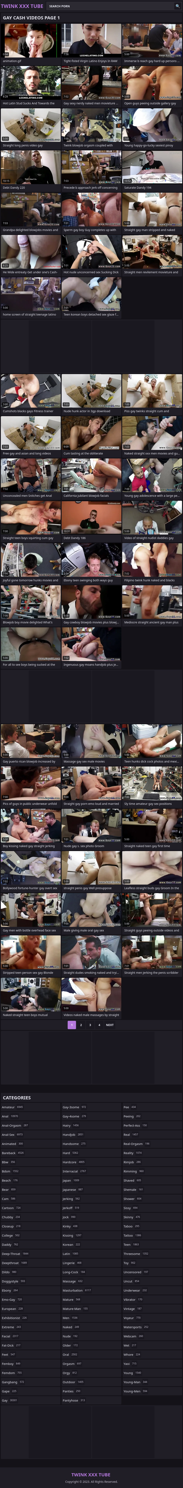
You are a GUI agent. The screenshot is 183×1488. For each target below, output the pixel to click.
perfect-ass (136, 1125)
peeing (133, 1116)
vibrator (133, 1299)
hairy (71, 1125)
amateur (13, 1107)
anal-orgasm (15, 1125)
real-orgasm (137, 1144)
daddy (10, 1244)
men (70, 1318)
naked (71, 1327)
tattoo (133, 1235)
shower (133, 1199)
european (13, 1309)
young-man (136, 1382)
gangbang (13, 1382)
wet (130, 1345)
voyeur (133, 1318)
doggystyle (14, 1281)
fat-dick (11, 1345)
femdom (12, 1373)
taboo (132, 1226)
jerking (72, 1199)
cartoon (11, 1208)
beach (10, 1180)
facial (10, 1336)
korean (72, 1244)
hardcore (74, 1162)
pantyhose (74, 1400)
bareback (13, 1153)
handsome (74, 1144)
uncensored (136, 1272)
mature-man (76, 1309)
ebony (10, 1290)
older (71, 1345)
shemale (134, 1189)
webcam (134, 1336)
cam (9, 1199)
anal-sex (13, 1134)
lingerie (72, 1263)
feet (9, 1354)
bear (9, 1189)
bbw (9, 1162)
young (133, 1373)
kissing (72, 1235)
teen (132, 1244)
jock (69, 1217)
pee (130, 1107)
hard (71, 1153)
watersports (136, 1327)
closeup (11, 1226)
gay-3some (75, 1107)
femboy (11, 1364)
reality (133, 1153)
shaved (133, 1180)
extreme (12, 1327)
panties (72, 1391)
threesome (136, 1254)
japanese (73, 1189)
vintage (133, 1309)
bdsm (11, 1171)
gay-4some (75, 1116)
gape (9, 1391)
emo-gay (12, 1299)
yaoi (131, 1364)
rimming (134, 1171)
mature (72, 1299)
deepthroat (15, 1263)
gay (10, 1400)
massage (73, 1281)
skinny (132, 1217)
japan (71, 1180)
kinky (70, 1226)
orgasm (72, 1364)
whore (132, 1354)
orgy (70, 1373)
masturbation (77, 1290)
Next (110, 1025)
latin (71, 1254)
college (11, 1235)
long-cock (74, 1272)
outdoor (73, 1382)
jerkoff (71, 1208)
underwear (136, 1290)
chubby (11, 1217)
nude (70, 1336)
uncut (132, 1281)
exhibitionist (15, 1318)
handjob (74, 1134)
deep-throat (15, 1254)
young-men (136, 1391)
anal (10, 1116)
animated (13, 1144)
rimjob (133, 1162)
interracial (75, 1171)
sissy (131, 1208)
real (131, 1134)
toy (130, 1263)
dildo (9, 1272)
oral (70, 1354)
